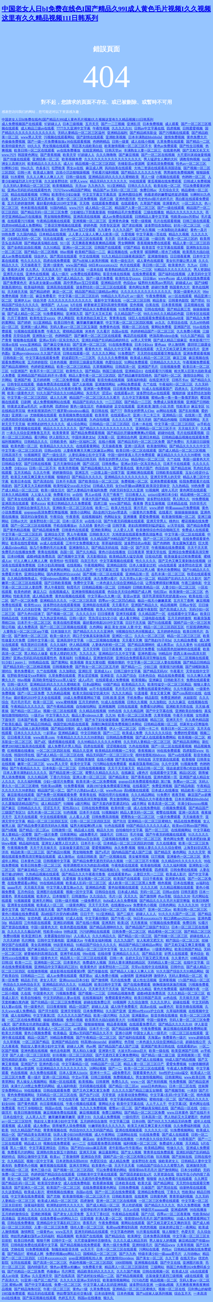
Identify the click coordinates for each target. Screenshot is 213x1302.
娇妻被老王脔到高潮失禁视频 (106, 305)
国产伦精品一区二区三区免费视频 (69, 609)
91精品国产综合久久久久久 (96, 945)
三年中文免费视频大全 (83, 543)
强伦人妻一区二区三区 (87, 1227)
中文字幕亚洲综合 (43, 1148)
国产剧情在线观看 (90, 137)
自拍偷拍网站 (86, 706)
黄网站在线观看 (133, 1223)
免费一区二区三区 (68, 1284)
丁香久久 (173, 1192)
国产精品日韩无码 (83, 459)
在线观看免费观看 (106, 203)
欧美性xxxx (33, 605)
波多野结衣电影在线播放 (115, 1139)
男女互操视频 (155, 503)
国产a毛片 (102, 852)
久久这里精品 (12, 1192)
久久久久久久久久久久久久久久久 (146, 291)
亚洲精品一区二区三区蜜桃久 (150, 821)
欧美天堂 (69, 155)
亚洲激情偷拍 (158, 256)
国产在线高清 (64, 1276)
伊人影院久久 (59, 437)
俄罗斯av (86, 975)
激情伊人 (160, 975)
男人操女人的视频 (163, 1240)
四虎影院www (193, 750)
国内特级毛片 (38, 1267)
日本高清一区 (152, 1117)
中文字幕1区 (178, 1103)
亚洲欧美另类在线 (180, 706)
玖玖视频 (163, 1156)
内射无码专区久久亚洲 (127, 490)
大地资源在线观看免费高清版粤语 (137, 534)
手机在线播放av (65, 525)
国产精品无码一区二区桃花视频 (27, 667)
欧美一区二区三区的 (183, 238)
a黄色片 (143, 772)
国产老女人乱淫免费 (68, 1214)
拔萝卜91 (85, 1117)
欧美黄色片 (177, 265)
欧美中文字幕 (80, 764)
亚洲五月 (82, 472)
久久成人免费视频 (107, 1117)
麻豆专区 (198, 406)
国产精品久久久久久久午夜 (141, 172)
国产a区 (40, 742)
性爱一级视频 (141, 221)
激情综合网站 (193, 375)
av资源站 (81, 1028)
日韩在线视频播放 (92, 768)
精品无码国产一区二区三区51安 (110, 755)
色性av (167, 1249)
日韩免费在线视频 (184, 870)
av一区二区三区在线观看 (85, 238)
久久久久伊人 (160, 1002)
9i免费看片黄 (93, 1267)
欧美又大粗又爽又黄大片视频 (33, 477)
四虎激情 (87, 1201)
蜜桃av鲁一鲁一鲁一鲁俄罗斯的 (175, 397)
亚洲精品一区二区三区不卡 (156, 428)
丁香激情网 (71, 1156)
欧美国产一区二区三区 (64, 1187)
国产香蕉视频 (50, 155)
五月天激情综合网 (67, 464)
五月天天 (92, 124)
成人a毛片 (86, 680)
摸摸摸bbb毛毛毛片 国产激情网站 (154, 1170)
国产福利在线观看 (132, 1037)
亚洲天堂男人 (156, 521)
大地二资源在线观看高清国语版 (158, 168)
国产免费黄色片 (15, 283)
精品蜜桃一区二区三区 (165, 931)
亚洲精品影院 (117, 565)
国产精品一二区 (198, 141)
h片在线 (76, 305)
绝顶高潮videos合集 (164, 336)
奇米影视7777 (199, 340)
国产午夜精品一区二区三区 (96, 1037)
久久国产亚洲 (116, 1011)
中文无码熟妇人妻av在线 (62, 998)
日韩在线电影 (155, 309)
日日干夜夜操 (153, 878)
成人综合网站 (77, 424)
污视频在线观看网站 (59, 137)
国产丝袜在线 (182, 1156)
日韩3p (63, 1148)
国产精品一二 (131, 667)
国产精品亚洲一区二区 (66, 772)
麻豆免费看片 (46, 296)
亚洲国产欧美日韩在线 (158, 1046)
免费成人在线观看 (196, 530)
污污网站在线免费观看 (110, 764)
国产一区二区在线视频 (158, 155)
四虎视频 (174, 128)
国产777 (116, 411)
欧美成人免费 (132, 733)
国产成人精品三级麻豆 (170, 340)
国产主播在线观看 (95, 1099)
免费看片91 (62, 494)
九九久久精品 (122, 693)
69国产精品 (111, 684)
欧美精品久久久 (134, 684)
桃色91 (174, 521)
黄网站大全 (107, 1103)
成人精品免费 (42, 596)
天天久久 (131, 896)
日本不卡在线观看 (177, 464)
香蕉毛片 (90, 1223)
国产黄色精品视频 (17, 530)
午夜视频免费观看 (196, 362)
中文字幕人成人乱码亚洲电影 (105, 1284)
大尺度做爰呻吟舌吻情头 (93, 1240)
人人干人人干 (156, 1103)
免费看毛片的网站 (21, 1152)
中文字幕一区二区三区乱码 (79, 296)
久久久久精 (149, 887)
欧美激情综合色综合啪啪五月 (158, 530)
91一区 (65, 243)
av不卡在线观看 (101, 689)
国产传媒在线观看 (17, 159)
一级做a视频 (164, 1284)
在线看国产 (141, 786)
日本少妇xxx (144, 344)
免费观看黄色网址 (119, 998)
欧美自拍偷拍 (31, 998)
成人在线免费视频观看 (19, 1028)
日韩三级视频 (101, 1077)
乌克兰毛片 (89, 561)
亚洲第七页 (107, 1051)
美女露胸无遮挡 (184, 543)
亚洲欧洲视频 (41, 1214)
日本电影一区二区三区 (59, 768)
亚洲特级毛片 (142, 1245)
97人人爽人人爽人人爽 (31, 561)
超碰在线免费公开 (97, 1002)
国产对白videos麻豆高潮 (89, 1148)
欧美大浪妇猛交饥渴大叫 (91, 693)
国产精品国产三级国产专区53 (147, 927)
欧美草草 (102, 415)
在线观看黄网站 (88, 446)
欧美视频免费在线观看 (76, 415)
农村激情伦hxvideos (120, 1258)
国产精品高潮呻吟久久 (106, 927)
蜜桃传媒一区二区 (163, 1099)
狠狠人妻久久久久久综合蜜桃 (160, 848)
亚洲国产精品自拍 (65, 1042)
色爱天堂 (188, 1231)
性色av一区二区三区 (191, 163)
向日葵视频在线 (52, 1103)
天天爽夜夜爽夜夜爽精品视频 (94, 243)
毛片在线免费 (120, 980)
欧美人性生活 (121, 508)
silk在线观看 (167, 565)
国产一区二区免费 (24, 600)
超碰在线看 (182, 1002)
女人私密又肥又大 (150, 940)
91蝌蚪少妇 (10, 168)
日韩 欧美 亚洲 (114, 697)
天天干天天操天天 (121, 768)
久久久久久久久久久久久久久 (70, 300)
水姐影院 (190, 697)
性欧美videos (52, 931)
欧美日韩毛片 (193, 631)
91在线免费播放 (121, 344)
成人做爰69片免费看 (92, 728)
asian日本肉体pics (154, 1086)
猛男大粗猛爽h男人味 (86, 825)
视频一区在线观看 (63, 1081)
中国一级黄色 (157, 1020)
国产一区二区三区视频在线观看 (64, 627)
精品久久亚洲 (83, 750)
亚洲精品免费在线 (151, 1192)
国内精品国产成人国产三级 (132, 852)
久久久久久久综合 (159, 733)
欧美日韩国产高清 (148, 998)
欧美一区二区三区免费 (135, 715)
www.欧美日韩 (195, 1077)
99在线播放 (33, 1090)
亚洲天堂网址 (79, 1165)
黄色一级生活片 (82, 406)
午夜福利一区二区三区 (176, 384)
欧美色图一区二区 (24, 446)
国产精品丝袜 (181, 468)
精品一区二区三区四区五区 (164, 627)
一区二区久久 (192, 203)
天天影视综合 (97, 556)
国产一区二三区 (157, 830)
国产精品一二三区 (138, 402)
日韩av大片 (19, 521)
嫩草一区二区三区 (31, 764)
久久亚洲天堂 (42, 1276)
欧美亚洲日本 (31, 936)
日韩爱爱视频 (193, 128)
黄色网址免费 (139, 287)
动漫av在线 (10, 344)
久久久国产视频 (129, 1271)
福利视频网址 (12, 441)
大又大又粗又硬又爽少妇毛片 (178, 349)
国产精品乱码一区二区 (19, 1183)
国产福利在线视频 (172, 274)
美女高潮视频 (41, 945)
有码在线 (144, 759)
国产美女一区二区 (150, 1258)
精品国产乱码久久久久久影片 (180, 578)
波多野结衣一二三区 (114, 967)
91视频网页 (32, 455)
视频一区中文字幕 (80, 892)
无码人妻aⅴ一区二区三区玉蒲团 (74, 327)
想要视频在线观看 (28, 428)
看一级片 (34, 1077)
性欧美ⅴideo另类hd (185, 216)
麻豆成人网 (94, 168)
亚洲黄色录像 (119, 221)
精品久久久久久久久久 (60, 428)
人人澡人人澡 (41, 494)
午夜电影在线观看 (125, 865)
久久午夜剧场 (184, 689)
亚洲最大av (75, 940)
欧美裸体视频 (103, 1183)
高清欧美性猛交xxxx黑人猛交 (54, 680)
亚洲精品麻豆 (68, 733)
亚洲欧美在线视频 (45, 230)
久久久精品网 (133, 711)
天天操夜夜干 (31, 265)
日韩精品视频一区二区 (99, 587)
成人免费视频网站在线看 (52, 402)
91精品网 (86, 984)
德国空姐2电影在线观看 (71, 724)
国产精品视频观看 (130, 1276)
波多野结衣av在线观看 (153, 393)
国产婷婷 (24, 322)
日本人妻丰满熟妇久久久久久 (25, 772)
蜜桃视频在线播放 (60, 1192)
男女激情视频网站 (149, 1077)
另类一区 (27, 296)
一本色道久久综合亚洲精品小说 (120, 583)
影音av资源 (132, 596)
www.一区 (138, 1081)
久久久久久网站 (104, 353)
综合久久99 (182, 896)
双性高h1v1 (71, 808)
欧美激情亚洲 (72, 349)
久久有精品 (59, 309)
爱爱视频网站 (102, 848)
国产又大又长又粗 (99, 313)
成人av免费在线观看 (118, 216)
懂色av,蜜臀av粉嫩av (65, 1267)
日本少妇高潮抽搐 (51, 565)
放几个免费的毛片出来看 (48, 547)
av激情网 (127, 975)
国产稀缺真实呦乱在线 (41, 243)
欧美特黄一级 (121, 808)
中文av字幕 (80, 1077)
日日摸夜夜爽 (180, 256)
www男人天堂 (31, 137)
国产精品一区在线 (184, 1108)
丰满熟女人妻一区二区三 (143, 150)
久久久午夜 (42, 472)
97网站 (45, 194)
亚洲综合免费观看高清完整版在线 (141, 658)
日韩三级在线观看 (196, 221)
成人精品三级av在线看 (38, 128)
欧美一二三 (24, 962)
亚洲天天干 (175, 720)
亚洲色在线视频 (38, 274)
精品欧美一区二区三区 (28, 852)
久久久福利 (59, 644)
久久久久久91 (122, 128)
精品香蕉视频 (117, 1024)
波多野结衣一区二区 (45, 521)
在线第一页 (193, 415)
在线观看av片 (124, 393)
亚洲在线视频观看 (129, 1130)
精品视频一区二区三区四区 (95, 163)
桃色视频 (165, 883)
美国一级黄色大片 (187, 291)
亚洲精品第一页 (137, 574)
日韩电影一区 (13, 358)
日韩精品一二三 (33, 975)
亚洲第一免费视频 (97, 388)
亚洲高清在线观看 (60, 287)
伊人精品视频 (79, 644)
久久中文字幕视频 (136, 397)
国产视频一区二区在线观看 (103, 574)
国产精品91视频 (59, 852)
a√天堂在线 (176, 525)
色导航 (129, 1042)
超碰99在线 (166, 433)
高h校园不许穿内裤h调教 (60, 914)
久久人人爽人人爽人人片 (45, 177)
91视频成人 (83, 658)
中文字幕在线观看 (171, 247)
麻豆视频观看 (89, 1112)
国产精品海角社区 (28, 1289)
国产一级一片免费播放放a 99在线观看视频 (59, 141)
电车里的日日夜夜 (35, 644)
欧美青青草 (61, 433)
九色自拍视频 (99, 419)
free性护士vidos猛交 (174, 1073)
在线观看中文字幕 (164, 772)
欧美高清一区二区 (162, 803)
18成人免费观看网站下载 (82, 697)
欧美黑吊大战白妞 (196, 252)
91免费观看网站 (29, 878)
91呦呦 (68, 803)
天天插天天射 (189, 998)
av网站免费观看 (129, 384)
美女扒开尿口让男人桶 (138, 569)
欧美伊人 (44, 896)
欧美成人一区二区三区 (55, 1028)
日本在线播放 (184, 883)
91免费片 (163, 795)
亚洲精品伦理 (111, 283)
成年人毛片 (169, 490)
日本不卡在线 (89, 812)
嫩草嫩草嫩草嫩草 (90, 322)
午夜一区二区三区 (57, 1289)
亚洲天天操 (88, 1152)
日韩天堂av (113, 150)
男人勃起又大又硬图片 (181, 1117)
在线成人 (9, 989)
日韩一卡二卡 (148, 728)
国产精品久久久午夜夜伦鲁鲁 (60, 388)
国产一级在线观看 (171, 208)
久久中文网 (170, 764)
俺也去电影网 (60, 1051)
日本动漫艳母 (105, 1293)
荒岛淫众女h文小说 (103, 618)
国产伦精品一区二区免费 (26, 1271)
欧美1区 (123, 923)
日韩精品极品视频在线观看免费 (186, 437)
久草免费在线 (100, 1289)
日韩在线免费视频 (95, 808)
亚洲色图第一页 (166, 777)
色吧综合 (8, 508)
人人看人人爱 (79, 817)
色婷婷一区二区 (122, 1059)
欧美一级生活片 (123, 261)
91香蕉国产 (187, 1139)
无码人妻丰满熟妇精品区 (127, 962)
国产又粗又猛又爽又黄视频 (185, 945)
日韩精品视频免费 (121, 993)
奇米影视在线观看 (35, 208)
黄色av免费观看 (166, 146)
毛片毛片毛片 (125, 689)
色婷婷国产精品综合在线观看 (53, 1174)
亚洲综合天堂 (54, 534)
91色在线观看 (115, 825)
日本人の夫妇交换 (28, 609)
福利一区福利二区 (83, 441)
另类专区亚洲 (110, 225)
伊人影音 (201, 1024)
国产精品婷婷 (40, 291)
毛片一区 (115, 896)
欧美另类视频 (68, 468)
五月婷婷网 (42, 380)
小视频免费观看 (175, 808)
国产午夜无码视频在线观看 (124, 521)
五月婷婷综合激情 (94, 1121)
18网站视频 (98, 1068)
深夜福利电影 (137, 380)
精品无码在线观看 (41, 1293)
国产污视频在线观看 (174, 133)
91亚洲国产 (19, 371)
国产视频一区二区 (60, 614)
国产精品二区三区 (197, 931)
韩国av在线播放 (90, 1298)
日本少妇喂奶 (191, 1170)
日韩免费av (110, 464)
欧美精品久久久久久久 (45, 163)
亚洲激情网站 (105, 384)
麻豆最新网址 (109, 1152)
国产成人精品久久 (70, 278)
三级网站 (158, 1267)
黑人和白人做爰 (36, 653)
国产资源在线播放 (15, 927)
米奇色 (90, 331)
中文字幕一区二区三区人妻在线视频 (154, 662)
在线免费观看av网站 (22, 883)
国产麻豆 (9, 808)
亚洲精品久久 (62, 759)
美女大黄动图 (95, 662)
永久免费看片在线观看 (175, 1179)
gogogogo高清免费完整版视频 (46, 512)
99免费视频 (201, 499)
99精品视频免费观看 (137, 870)
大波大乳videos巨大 (132, 1051)
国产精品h (93, 371)
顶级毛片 (107, 834)
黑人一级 (148, 177)
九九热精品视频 (59, 693)
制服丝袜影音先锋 (65, 1249)
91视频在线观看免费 (29, 331)
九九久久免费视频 (93, 1108)
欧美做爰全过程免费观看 (183, 556)
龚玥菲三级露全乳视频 (86, 362)
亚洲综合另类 (91, 1156)
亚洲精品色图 (95, 887)
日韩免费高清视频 (106, 817)
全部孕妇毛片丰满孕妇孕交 (100, 1209)
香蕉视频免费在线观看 (154, 243)
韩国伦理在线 (24, 755)
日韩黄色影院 (178, 300)
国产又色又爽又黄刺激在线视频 (182, 561)
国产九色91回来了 (31, 614)
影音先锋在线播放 (165, 1015)
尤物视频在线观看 (44, 415)
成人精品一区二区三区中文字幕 (94, 949)
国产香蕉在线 (123, 468)
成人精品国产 (51, 803)
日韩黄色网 (159, 1196)
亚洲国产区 (182, 327)
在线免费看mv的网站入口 (59, 1218)
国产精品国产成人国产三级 (118, 1046)
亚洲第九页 (75, 313)
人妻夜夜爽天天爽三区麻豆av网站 (88, 450)
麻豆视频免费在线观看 (60, 1112)
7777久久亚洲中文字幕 (74, 128)
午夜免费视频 (156, 296)
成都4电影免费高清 (41, 556)
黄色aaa (161, 344)
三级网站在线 (127, 1134)
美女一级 (14, 1179)
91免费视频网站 (182, 1130)
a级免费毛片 (89, 834)
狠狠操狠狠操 (94, 1024)
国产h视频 (10, 830)
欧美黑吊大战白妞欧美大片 (105, 1020)
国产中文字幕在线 (160, 711)
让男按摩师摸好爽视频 (163, 583)
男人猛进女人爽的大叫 (161, 159)
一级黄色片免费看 (143, 512)
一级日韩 (158, 238)
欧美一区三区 (43, 702)
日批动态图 (154, 556)
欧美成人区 (180, 1271)
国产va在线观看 (180, 755)
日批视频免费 (170, 366)
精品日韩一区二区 (151, 768)
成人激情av (66, 856)
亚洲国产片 (29, 1064)
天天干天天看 (124, 1165)
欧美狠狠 (188, 759)
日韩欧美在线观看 (170, 472)
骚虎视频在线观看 (62, 742)
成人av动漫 (10, 1276)
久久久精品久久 (104, 936)
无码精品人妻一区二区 (165, 962)
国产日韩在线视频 (38, 464)
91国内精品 (59, 208)
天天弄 (110, 238)
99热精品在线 (39, 662)
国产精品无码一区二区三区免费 (45, 212)
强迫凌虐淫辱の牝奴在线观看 (188, 768)
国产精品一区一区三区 (135, 936)
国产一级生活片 (54, 455)
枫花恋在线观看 (136, 336)
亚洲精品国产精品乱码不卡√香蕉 (42, 375)
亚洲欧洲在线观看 (140, 472)
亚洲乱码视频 (63, 923)
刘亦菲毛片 (198, 503)
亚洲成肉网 (179, 1209)
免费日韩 (190, 923)
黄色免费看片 (24, 671)
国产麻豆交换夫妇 (57, 344)
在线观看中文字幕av (183, 614)
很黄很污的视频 (171, 667)
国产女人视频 (131, 1152)
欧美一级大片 (60, 636)
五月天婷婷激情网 (21, 203)
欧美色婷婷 (23, 592)
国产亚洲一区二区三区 (90, 344)
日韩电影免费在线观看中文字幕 (35, 1245)
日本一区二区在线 (183, 1086)
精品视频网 (169, 605)
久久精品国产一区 (128, 313)
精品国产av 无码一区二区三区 (115, 190)
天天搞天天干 (52, 269)
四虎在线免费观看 (57, 261)
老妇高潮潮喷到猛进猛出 (147, 525)
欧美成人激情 (43, 172)
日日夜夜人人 (135, 494)
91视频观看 (22, 900)
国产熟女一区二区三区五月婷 (97, 667)
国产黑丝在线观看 (64, 256)
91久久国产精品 (193, 336)
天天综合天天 (169, 190)
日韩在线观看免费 (57, 1090)
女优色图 (35, 918)
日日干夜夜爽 (112, 649)
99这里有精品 (63, 945)
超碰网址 (116, 1042)
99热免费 (8, 234)
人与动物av (192, 1254)
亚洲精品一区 (172, 415)
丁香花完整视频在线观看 (63, 225)
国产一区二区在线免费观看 (115, 1192)
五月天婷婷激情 (180, 618)
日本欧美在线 (125, 1183)
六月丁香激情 (17, 318)
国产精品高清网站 (187, 742)
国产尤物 (54, 1196)
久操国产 (148, 1187)
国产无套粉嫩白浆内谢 (64, 649)
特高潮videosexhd (94, 1042)
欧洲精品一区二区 (15, 1170)
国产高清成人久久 (173, 609)
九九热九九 (97, 185)
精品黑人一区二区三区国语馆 (127, 1267)
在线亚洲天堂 (159, 380)
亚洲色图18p (147, 653)
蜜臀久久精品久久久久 (102, 772)
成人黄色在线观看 (150, 261)
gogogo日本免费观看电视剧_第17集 (145, 781)
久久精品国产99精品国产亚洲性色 (116, 539)
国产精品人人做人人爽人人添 (132, 971)
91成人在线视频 (113, 702)
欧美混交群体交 (50, 1183)
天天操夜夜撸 (112, 446)
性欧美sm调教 (52, 786)
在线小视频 (107, 441)
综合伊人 (41, 256)
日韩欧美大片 (99, 534)
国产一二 (115, 1068)
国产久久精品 (86, 552)
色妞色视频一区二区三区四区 (91, 1262)
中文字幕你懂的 (97, 918)
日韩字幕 (119, 525)
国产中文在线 (170, 1262)
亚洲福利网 (143, 975)
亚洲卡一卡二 (100, 1073)
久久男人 (33, 269)
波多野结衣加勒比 (158, 225)
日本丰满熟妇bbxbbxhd (145, 137)
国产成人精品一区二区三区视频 (182, 450)
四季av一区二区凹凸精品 (117, 600)
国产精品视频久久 (107, 870)
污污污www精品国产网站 (72, 190)
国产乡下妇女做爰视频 (102, 720)
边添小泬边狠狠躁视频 (73, 172)
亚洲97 (7, 658)
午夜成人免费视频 (181, 1068)
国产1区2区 (91, 464)
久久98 (124, 1015)
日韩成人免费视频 (197, 181)
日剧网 (26, 402)
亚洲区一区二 (122, 636)
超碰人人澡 (100, 1006)
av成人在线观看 (52, 543)
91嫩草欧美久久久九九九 (107, 1126)
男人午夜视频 (77, 534)
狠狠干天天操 (74, 269)
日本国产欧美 (27, 720)
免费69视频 (11, 936)
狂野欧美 (58, 168)
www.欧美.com (44, 737)
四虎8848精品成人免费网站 (22, 225)
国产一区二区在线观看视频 (171, 746)
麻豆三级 (180, 358)
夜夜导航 (179, 795)
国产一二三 (112, 733)
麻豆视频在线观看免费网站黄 (185, 1028)
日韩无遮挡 (189, 892)
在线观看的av (187, 1046)
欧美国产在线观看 (127, 878)
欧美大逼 (145, 1183)
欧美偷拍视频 (151, 865)
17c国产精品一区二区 (194, 980)
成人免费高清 (27, 627)
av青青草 (136, 252)
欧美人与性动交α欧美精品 (116, 609)
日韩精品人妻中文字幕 (152, 216)
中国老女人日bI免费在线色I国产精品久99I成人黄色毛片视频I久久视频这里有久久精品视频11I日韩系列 (77, 119)
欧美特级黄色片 (14, 146)
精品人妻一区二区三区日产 (144, 1064)
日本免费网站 (93, 1011)
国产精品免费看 (198, 525)
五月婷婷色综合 (169, 631)
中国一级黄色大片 (45, 927)
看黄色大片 (94, 349)
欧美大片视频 (12, 1033)
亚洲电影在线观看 (96, 605)
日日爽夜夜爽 (50, 349)
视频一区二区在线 (136, 327)
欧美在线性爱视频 (24, 543)
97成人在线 (75, 918)
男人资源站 (202, 269)
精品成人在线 (84, 830)
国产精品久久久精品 (136, 989)
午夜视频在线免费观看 (168, 547)
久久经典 (86, 525)
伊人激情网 (177, 344)
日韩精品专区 (12, 464)
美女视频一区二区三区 (95, 878)
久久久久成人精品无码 (130, 1240)
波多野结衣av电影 (138, 543)
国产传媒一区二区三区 (171, 936)
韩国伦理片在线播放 (114, 795)
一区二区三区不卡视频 (142, 861)
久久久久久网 (48, 419)
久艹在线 (150, 384)
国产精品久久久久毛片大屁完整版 (165, 900)
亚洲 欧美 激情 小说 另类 (156, 406)
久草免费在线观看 (171, 141)
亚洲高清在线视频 (87, 216)
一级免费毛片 (91, 900)
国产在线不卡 (200, 1112)
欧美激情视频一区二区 (179, 516)
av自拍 (78, 494)
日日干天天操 (135, 622)
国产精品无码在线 (105, 547)
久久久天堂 (197, 852)
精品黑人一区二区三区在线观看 (84, 958)
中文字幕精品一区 (75, 1064)
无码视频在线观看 (93, 1086)
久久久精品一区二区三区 (186, 993)
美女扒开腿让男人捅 (181, 261)
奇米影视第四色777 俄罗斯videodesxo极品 (59, 411)
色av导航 (165, 896)
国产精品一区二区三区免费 (145, 1112)
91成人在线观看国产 (157, 388)
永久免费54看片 (106, 578)
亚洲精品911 (134, 371)
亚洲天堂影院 (71, 1011)
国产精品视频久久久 (96, 468)
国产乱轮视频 (189, 411)
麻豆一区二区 (63, 291)
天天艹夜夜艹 (113, 494)
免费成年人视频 (52, 720)
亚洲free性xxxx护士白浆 (146, 1011)
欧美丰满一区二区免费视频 (96, 781)
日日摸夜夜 (106, 614)
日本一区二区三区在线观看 (117, 1249)
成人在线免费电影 (147, 808)
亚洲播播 (130, 516)
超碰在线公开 (195, 1042)
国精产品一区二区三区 (28, 649)
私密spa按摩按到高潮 (122, 1227)
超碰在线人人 (200, 936)
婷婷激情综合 (63, 472)
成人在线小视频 (143, 141)
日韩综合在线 (105, 892)
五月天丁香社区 (98, 1214)
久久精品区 (16, 1161)
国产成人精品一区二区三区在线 (60, 755)
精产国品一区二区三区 (183, 940)
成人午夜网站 (105, 1134)
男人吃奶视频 (132, 1205)
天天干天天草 (197, 547)
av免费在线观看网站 (86, 274)
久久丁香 (172, 1258)
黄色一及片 (198, 230)
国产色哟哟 (162, 543)
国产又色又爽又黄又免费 (91, 1090)
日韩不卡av (180, 380)
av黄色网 (47, 406)
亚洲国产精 (23, 380)
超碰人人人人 (146, 914)
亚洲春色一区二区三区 (184, 856)
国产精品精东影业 (144, 133)
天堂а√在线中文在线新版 (150, 967)
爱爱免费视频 (149, 516)
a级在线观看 (194, 1276)
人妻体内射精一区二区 (109, 644)
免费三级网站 (112, 1112)
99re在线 (89, 953)
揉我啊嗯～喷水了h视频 (163, 252)
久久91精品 (52, 247)
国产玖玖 (119, 821)
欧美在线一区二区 (167, 185)
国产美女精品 (125, 759)
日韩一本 (24, 172)
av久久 (160, 322)
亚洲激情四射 (103, 658)
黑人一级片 (19, 1148)
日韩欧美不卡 (174, 680)
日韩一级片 (78, 618)
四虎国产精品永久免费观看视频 (93, 309)
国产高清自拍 (43, 481)
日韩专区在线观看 (21, 384)
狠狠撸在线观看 (25, 340)
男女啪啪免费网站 (58, 216)
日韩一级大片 (17, 684)
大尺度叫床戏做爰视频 (194, 155)
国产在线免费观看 (137, 984)
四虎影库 (162, 870)
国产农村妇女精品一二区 (96, 1276)
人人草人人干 (36, 1117)
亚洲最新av (140, 1015)
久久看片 (103, 331)
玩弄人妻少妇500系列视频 (73, 1134)
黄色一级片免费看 (117, 1245)
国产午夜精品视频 (60, 706)
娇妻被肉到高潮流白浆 (41, 953)
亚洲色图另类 (125, 199)
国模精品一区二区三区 (100, 1254)
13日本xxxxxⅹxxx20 (52, 1258)
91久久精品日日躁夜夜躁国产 (124, 256)
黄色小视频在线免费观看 (20, 914)
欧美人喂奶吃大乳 (64, 653)
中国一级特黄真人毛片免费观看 (132, 455)
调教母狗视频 (190, 159)
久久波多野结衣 (56, 181)
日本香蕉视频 (172, 305)
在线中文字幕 (194, 962)
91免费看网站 (53, 313)
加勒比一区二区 (52, 989)
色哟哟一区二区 (194, 177)
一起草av (50, 733)
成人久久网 (59, 397)
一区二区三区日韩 (137, 300)
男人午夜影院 (54, 587)
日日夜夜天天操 (19, 737)
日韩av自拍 (53, 450)
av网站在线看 (166, 411)
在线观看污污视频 (21, 221)
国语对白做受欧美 (35, 516)
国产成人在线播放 (150, 1059)
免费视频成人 (123, 1077)
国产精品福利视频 (125, 1028)
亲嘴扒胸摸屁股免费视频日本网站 (116, 724)
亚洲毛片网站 (42, 900)
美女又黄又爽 (160, 693)
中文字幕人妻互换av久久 (65, 887)
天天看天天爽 (132, 640)
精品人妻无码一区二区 (137, 812)
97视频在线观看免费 (129, 1179)
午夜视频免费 (17, 848)
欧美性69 (56, 561)
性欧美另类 (22, 596)
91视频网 (153, 490)
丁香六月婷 (143, 419)
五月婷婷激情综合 (15, 1214)
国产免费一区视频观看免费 (57, 795)
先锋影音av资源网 (131, 163)
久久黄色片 (180, 958)
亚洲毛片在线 (13, 274)
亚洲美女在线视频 (21, 905)
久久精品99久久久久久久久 (181, 861)
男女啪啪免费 (83, 852)
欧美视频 (77, 662)
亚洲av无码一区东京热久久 (59, 340)
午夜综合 (57, 516)
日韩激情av (80, 896)
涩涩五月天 (52, 808)
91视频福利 (110, 812)
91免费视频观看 (38, 1249)
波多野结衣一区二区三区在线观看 (101, 287)
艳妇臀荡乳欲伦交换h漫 (75, 1293)
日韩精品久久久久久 (165, 362)
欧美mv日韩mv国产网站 (190, 825)
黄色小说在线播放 (112, 552)
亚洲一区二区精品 (56, 1077)
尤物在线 (17, 1249)
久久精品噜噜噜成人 (22, 578)
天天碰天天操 (17, 291)
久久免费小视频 (189, 331)
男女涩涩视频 (88, 675)
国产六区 (148, 1214)
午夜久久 (54, 331)
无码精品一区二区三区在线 (57, 1095)
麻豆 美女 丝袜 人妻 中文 (123, 627)
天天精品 (192, 1143)
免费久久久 (120, 1081)
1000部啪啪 (124, 1262)
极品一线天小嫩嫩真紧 (155, 600)
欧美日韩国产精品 (188, 949)
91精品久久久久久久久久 (173, 269)
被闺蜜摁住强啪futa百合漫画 (78, 839)
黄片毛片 (141, 508)
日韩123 (122, 834)
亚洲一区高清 (134, 446)
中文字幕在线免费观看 (28, 1196)
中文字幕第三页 (107, 569)
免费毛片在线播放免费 (19, 552)
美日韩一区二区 (154, 265)
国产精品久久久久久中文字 (189, 446)
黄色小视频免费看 (38, 1033)
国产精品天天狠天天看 (38, 909)
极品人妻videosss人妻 (88, 715)
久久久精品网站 (143, 795)
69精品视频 (199, 958)
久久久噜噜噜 (106, 155)
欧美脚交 (135, 1236)
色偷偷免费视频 (14, 141)
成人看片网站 (129, 618)
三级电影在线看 (154, 618)
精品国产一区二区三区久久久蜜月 (95, 397)
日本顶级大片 (61, 631)
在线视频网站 (181, 830)
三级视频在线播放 (116, 839)
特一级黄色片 (34, 1006)
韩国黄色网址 (28, 155)
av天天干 (88, 1249)
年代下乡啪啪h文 (30, 1108)
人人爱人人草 (123, 530)
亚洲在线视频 (27, 1218)
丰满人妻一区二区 (109, 1218)
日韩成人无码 (103, 486)
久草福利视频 (176, 1011)
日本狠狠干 (61, 896)
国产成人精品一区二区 (24, 313)
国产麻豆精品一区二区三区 (38, 870)
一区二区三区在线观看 (186, 1033)
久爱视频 (128, 234)
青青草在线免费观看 (159, 1152)
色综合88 (162, 468)
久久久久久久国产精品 (75, 1015)
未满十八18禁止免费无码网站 (33, 1086)
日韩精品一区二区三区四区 (110, 424)
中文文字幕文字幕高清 (100, 194)
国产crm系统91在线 (187, 693)
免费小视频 (75, 1020)
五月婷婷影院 (38, 362)
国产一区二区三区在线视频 (31, 525)
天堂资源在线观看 (166, 759)
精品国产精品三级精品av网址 (97, 291)
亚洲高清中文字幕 (70, 640)
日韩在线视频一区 (156, 1271)
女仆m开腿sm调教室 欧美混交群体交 (143, 486)
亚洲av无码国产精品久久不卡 (91, 1033)
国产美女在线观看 (21, 499)
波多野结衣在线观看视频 (62, 605)
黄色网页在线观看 (193, 490)
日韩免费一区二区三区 (129, 931)
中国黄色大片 (43, 993)
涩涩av (107, 393)
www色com (166, 278)
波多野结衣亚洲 (190, 565)
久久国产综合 (126, 675)
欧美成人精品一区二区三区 (150, 358)
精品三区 (157, 720)
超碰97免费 (159, 287)
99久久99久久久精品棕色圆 (164, 313)
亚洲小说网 (123, 1033)
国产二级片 (125, 914)
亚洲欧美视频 (116, 137)
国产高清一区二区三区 (50, 1262)
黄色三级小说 (41, 1170)
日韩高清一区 (125, 366)
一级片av (37, 715)
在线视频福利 (92, 516)
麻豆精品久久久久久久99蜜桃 (179, 455)
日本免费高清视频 (157, 1236)
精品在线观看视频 (24, 194)
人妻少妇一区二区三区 (179, 587)
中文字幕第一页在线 (151, 234)
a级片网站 (83, 803)
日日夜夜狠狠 (57, 1006)
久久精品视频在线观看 (177, 887)
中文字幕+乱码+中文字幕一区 (172, 1095)
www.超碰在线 (199, 1037)
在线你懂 (104, 953)
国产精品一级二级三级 (158, 1055)
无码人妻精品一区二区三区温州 (82, 133)
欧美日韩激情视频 (28, 1112)
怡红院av (161, 592)
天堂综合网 (22, 336)
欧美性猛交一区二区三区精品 (169, 684)
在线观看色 (130, 203)
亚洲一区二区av (160, 909)
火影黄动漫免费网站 (133, 1095)
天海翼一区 (106, 437)
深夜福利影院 (57, 459)
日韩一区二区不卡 (43, 468)
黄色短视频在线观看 (70, 596)
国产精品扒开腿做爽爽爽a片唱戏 (131, 433)
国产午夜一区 (121, 918)
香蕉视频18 (146, 750)
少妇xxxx (21, 468)
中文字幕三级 (119, 1121)
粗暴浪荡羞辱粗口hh (144, 764)
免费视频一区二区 (135, 481)
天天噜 (84, 203)
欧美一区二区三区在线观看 (144, 1068)
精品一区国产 (79, 1006)
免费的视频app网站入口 (64, 1254)
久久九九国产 (123, 230)
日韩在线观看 (128, 706)
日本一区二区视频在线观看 (189, 658)
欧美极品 (60, 1033)
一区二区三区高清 (83, 600)
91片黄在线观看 (148, 1231)
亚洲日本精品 (149, 437)
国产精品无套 (152, 953)
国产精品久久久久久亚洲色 (93, 631)
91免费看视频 (74, 786)
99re (206, 291)
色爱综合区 (114, 362)
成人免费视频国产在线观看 (22, 124)
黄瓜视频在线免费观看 (165, 181)
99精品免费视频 (62, 1037)
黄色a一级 (80, 1289)
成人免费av (42, 1126)
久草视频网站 (103, 366)
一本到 (192, 1090)
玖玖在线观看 (53, 238)
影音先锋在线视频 (117, 274)
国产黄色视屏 (27, 1103)
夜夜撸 (138, 503)
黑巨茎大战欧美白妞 (87, 146)
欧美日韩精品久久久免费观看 (69, 503)
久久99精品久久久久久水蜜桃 (100, 742)
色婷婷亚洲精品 (43, 366)
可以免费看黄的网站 (111, 1170)
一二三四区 (114, 402)
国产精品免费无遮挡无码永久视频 (43, 825)
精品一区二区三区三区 (184, 636)
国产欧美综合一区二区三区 (99, 481)
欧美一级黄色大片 (21, 393)
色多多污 (43, 168)
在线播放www (121, 905)
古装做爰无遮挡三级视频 (164, 1276)
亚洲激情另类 (196, 1165)
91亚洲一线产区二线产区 (40, 1280)
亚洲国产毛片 (148, 366)
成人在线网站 (21, 1015)
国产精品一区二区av (26, 711)
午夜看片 (177, 671)
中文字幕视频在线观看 (117, 561)
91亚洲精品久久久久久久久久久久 (62, 1068)
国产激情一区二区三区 (31, 636)
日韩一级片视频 (67, 900)
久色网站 (96, 627)
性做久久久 (175, 1148)
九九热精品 (181, 486)
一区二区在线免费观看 (24, 1020)
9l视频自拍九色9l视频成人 (136, 631)
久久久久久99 (188, 905)
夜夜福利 (66, 658)
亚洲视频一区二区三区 (90, 221)
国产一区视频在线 (113, 856)
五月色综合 (26, 892)
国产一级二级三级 (17, 1099)
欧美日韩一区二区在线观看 (34, 150)
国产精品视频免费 (46, 530)
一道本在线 (95, 269)
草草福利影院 (112, 543)
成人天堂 (44, 499)
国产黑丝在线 (167, 1187)
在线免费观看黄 (144, 274)
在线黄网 (141, 1196)
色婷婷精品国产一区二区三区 (153, 331)
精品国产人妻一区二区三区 (135, 208)
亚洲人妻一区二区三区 (90, 777)
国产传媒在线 (98, 971)
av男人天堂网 (141, 340)
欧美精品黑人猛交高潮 (126, 556)
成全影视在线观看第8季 (68, 971)
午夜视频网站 (94, 565)
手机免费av (135, 697)
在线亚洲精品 (93, 150)
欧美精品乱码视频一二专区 (115, 750)
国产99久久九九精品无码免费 (170, 1121)
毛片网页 (69, 1271)
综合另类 (40, 300)
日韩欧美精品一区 (146, 587)
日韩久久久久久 (140, 185)
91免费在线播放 (131, 309)
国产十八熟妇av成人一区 (85, 790)
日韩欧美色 (59, 441)
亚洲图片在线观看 (50, 892)
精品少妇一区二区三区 (110, 909)
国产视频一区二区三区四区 (74, 1170)
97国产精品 (132, 247)
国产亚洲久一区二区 (29, 1187)
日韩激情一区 (62, 830)
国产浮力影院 (48, 1011)
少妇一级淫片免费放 (58, 781)
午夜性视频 (101, 128)
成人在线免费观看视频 (70, 689)
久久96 (110, 715)
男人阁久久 (181, 499)
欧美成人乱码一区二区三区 (86, 883)
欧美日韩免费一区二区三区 (41, 865)
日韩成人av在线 (26, 349)
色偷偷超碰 (104, 406)
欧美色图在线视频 (74, 927)
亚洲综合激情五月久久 (34, 508)
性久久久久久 (31, 261)
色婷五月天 (67, 1298)
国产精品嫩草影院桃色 (135, 375)
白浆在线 (153, 305)
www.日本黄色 (177, 1112)
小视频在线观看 (168, 177)
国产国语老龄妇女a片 (136, 1174)
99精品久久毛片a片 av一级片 (122, 296)
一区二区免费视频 (66, 380)
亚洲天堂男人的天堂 (165, 477)
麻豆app (89, 1139)
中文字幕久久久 (58, 715)
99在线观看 (137, 181)
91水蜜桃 (18, 177)
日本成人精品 (128, 892)
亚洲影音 (107, 675)
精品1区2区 (188, 772)
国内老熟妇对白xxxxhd (64, 574)
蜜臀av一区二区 (121, 1108)
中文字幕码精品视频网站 (129, 1099)
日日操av (150, 278)
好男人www (79, 181)
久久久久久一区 (157, 1130)
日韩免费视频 (129, 1187)
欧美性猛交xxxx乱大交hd (72, 486)
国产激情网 (148, 896)
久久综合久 (98, 896)
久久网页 (201, 1179)
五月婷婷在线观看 (74, 419)
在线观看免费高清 (66, 499)
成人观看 (172, 124)
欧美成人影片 (176, 874)
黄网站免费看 (161, 327)
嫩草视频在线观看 (54, 1165)
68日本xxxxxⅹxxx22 (103, 265)
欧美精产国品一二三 (90, 252)
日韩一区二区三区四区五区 (90, 821)
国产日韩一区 (27, 989)
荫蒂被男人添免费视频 (69, 1126)
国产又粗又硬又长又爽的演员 (169, 1223)
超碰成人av (184, 283)
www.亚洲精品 (31, 344)
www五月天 (64, 1231)
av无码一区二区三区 (146, 839)
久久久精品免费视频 (75, 870)
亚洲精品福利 (117, 133)
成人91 (68, 163)
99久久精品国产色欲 (26, 1130)
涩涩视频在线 (116, 746)
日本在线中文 (13, 1117)
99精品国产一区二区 (106, 1064)
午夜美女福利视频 (98, 940)
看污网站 (41, 437)
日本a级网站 (92, 684)
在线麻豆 (128, 772)
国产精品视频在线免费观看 (80, 1245)
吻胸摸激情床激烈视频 (170, 984)
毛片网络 (28, 940)
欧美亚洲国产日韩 (185, 1051)
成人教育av (165, 644)
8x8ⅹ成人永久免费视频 (120, 900)
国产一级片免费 (46, 834)
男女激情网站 (120, 799)
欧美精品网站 (154, 1148)
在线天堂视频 (41, 689)
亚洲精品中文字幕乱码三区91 (56, 967)
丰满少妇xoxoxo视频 (193, 803)
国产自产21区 (89, 1095)
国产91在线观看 (160, 622)
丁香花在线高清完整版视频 (87, 799)
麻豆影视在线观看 (21, 795)
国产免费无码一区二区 (74, 909)
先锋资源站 (29, 618)
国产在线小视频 (88, 923)
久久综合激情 (138, 1002)
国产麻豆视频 (129, 155)
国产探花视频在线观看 (39, 1298)
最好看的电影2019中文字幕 (57, 203)
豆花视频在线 (194, 305)
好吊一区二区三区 (187, 225)
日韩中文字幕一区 (41, 640)
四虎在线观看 (94, 746)
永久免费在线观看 (44, 1073)
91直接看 (141, 693)
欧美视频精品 (63, 185)
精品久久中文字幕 (118, 349)
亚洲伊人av (23, 300)
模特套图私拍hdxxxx (151, 755)
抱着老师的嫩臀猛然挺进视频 (166, 194)
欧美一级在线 (159, 1051)
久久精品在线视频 (93, 711)
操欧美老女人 (168, 1161)
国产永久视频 (145, 230)
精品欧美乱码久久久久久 (96, 1271)
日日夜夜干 (75, 720)
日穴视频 (158, 856)
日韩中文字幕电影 (51, 940)
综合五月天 (183, 1293)
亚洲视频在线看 (146, 1262)
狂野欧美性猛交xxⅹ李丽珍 (27, 675)
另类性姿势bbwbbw (41, 839)
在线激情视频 (38, 971)
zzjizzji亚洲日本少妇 (163, 494)
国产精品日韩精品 (196, 662)
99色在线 (115, 711)
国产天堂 (143, 547)
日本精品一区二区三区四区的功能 (129, 843)
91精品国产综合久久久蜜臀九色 (161, 1165)
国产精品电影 (184, 786)
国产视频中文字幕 (71, 556)
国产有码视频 (157, 1081)
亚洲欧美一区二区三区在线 (73, 508)
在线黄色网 (172, 150)
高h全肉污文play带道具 (110, 512)
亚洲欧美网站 (101, 530)
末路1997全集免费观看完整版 (109, 786)
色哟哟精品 (101, 141)
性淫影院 (72, 561)
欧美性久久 (75, 371)
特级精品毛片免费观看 (125, 212)
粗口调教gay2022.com (180, 918)
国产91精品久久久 (196, 569)
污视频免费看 (199, 984)
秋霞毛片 (73, 587)
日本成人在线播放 (165, 790)
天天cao (81, 185)
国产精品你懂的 (63, 728)
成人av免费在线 (54, 1179)
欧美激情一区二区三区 (186, 592)
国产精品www (165, 1245)
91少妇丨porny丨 (14, 662)
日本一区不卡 (72, 521)
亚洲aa (25, 1276)
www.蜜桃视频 (66, 702)
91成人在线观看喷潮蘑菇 (30, 569)
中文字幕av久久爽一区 (105, 596)
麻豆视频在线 (118, 252)
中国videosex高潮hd (55, 578)
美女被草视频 (139, 856)
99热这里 (71, 931)
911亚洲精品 (116, 185)
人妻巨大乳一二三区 (148, 874)
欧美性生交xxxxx (128, 278)
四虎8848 (62, 406)
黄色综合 (197, 953)
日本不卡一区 (91, 843)
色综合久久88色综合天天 (22, 984)
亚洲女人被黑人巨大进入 (60, 843)
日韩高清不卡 (12, 455)
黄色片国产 (145, 468)
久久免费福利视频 (187, 1126)
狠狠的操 (179, 393)
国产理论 (198, 300)
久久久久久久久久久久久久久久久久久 (113, 159)
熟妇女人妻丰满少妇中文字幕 (43, 1046)
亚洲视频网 (107, 706)
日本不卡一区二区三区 (34, 622)
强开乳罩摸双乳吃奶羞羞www (164, 596)
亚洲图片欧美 (193, 1262)
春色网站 (180, 852)
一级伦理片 (131, 1117)
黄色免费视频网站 (21, 1095)
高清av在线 (148, 1006)
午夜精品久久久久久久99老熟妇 (81, 737)
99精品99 (165, 653)
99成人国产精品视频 (180, 1059)
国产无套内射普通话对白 (111, 803)
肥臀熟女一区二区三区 (138, 817)
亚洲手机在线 (70, 953)
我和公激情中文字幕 (33, 1156)
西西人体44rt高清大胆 (190, 653)
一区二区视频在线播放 (103, 640)
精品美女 (160, 300)
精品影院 (152, 697)
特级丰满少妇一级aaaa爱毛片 (160, 1254)
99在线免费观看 (169, 750)
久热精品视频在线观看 (43, 874)
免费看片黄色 (12, 574)
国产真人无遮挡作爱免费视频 (90, 1179)
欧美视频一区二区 (192, 737)
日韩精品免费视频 (120, 737)
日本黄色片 (72, 962)
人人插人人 (82, 936)
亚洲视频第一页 (189, 1055)
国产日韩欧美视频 (58, 583)
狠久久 (108, 1298)
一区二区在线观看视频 (46, 1059)
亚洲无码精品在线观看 (92, 1231)
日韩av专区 (188, 605)
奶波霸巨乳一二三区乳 (79, 358)
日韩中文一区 (62, 1240)
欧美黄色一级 (102, 1165)
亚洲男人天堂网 (44, 1099)
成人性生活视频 (145, 980)
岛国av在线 (120, 331)
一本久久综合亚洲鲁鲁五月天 (29, 433)
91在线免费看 (149, 1134)
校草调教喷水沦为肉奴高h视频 (86, 865)
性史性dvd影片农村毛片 (156, 199)
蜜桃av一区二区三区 (67, 1024)
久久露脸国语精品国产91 (20, 803)
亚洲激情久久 (79, 547)
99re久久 (27, 168)
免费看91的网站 (152, 706)
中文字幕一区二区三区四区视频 (130, 322)
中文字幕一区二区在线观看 (185, 534)
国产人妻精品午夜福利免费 (87, 490)
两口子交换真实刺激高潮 (91, 636)
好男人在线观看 (176, 953)
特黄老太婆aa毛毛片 (22, 406)
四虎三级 (107, 199)
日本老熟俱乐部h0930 (72, 1161)
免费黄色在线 (110, 327)
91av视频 (71, 1108)
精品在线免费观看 (171, 675)
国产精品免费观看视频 (88, 433)
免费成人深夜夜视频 (169, 402)
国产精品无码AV (156, 671)
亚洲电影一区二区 (48, 962)
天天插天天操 (34, 887)
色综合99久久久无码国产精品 (91, 1130)
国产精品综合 (115, 1236)
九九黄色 (104, 230)
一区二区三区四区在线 (54, 750)
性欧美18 (183, 406)
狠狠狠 (152, 1179)
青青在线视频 (48, 552)
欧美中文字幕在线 (131, 1103)
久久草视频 (52, 878)
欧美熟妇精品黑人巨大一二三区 (129, 269)
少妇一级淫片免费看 (139, 649)
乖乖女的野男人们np (139, 411)
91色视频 (70, 812)
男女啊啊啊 (126, 243)
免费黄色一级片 (175, 1037)
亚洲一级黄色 (53, 265)
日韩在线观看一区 (77, 353)
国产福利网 (32, 1179)
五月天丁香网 (184, 600)
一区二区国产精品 (36, 1042)
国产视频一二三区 (92, 993)
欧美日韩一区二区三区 (191, 909)
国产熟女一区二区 (35, 309)
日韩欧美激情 (84, 759)
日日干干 (87, 914)
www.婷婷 (156, 508)
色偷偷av (53, 1271)
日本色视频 (59, 362)
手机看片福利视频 (106, 172)
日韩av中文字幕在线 (149, 128)
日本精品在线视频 (53, 234)
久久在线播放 (166, 843)
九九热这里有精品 (54, 618)
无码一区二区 (150, 892)
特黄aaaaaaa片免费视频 (183, 508)
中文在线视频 (89, 256)
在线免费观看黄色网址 (100, 1187)
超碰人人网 (75, 1046)
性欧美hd (188, 1192)
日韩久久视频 (137, 702)
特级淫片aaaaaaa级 (155, 1209)
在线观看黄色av (120, 874)
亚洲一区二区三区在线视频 (116, 1201)
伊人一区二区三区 (123, 728)
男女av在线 (75, 168)
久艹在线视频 (47, 671)
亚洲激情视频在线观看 (89, 592)
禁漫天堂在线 (156, 552)
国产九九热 (128, 1254)
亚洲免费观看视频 (196, 353)
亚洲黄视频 (168, 980)
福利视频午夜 (189, 989)
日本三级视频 (73, 124)
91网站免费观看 (136, 362)
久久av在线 (131, 1209)
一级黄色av (45, 1231)
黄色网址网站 (60, 569)
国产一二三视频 (113, 124)
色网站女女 (113, 516)
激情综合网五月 (96, 1059)
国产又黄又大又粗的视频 (33, 486)
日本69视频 (16, 556)
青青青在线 (118, 318)
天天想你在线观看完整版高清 (159, 353)
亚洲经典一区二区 (46, 159)
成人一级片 (60, 274)
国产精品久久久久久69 (175, 1024)
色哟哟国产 (64, 336)
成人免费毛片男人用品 (65, 746)
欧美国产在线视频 (90, 1236)
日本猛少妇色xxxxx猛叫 (32, 759)
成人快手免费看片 (124, 1006)
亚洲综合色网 (127, 437)
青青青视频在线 (55, 1130)
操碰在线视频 (53, 1020)
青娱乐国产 (137, 909)
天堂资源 (109, 1095)
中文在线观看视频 (54, 817)
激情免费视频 (174, 137)
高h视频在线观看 (137, 790)
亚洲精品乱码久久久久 (59, 984)
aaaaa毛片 (14, 887)
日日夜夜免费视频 (127, 388)
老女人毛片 (49, 980)
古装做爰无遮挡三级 (74, 848)
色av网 (91, 1046)
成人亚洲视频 (53, 918)
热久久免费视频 (189, 1205)
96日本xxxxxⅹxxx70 (147, 918)
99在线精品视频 (52, 883)
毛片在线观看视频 (167, 221)
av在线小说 (93, 521)
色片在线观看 (130, 265)
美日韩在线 (100, 411)
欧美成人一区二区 (50, 905)
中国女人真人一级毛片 (150, 1033)
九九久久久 (88, 653)
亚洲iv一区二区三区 (78, 247)
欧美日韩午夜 (64, 322)
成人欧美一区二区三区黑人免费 (132, 883)
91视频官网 (136, 1020)
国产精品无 (162, 852)
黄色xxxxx (38, 503)
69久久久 (34, 146)
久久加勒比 (68, 671)
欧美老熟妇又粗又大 (92, 318)
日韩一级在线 (76, 177)
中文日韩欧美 (91, 733)
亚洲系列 (109, 923)
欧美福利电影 (34, 287)
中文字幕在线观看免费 (43, 358)
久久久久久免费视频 (113, 358)
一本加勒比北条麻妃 (173, 230)
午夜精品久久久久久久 (28, 706)
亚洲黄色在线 (175, 878)
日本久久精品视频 (15, 494)
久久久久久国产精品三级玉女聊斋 (137, 1090)
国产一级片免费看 (100, 278)
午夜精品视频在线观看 (54, 221)
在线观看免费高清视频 (104, 1143)
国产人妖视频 (82, 384)
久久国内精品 (27, 234)
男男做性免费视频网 (179, 172)
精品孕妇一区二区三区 (148, 459)
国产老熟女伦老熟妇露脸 (31, 1024)
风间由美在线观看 (119, 168)
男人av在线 (93, 494)
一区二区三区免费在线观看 (159, 1201)
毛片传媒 (137, 834)
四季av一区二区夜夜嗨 (174, 1214)
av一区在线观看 (180, 296)
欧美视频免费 (72, 159)
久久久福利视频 (29, 781)
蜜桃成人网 (35, 1254)
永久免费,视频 (125, 848)
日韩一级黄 (121, 141)
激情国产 (48, 305)
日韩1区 (7, 962)
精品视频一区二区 (164, 1280)
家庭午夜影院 (147, 609)
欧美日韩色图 (24, 1240)
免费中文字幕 (84, 583)
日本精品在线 (177, 503)
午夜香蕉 (73, 516)
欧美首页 (148, 247)
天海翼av (154, 1037)
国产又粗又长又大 (196, 150)
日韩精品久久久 (36, 441)
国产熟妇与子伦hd (158, 640)
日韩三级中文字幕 (128, 671)
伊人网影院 (66, 318)
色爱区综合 (99, 1161)
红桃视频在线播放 (21, 750)
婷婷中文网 (74, 1059)
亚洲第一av (20, 415)
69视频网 (119, 1002)
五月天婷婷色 (89, 702)
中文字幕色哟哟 (122, 1231)
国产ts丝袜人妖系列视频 (91, 261)
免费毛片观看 (81, 578)
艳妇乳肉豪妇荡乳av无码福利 (33, 1236)
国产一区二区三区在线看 (162, 539)
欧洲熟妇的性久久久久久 (46, 424)
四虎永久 (182, 388)
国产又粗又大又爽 (41, 278)
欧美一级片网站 (105, 1015)
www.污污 (9, 155)
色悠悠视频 (149, 1227)
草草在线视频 (24, 896)
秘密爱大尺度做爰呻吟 (128, 499)
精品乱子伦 (29, 980)
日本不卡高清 (66, 481)
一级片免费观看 (169, 817)
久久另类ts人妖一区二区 (138, 578)
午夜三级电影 (191, 583)
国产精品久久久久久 (87, 477)
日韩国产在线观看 (108, 247)
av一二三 (79, 1143)
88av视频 (66, 252)
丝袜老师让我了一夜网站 (178, 1227)
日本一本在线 (142, 424)
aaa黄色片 (166, 1006)
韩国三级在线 (113, 371)
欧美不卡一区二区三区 (47, 371)
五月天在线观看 (26, 817)
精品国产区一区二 (51, 790)
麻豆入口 (40, 592)
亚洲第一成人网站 (35, 327)
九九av (192, 265)
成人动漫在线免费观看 (193, 278)
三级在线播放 (154, 212)
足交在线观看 (124, 406)
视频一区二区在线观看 (60, 711)
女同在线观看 (21, 1262)
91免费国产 (127, 353)
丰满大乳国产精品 (95, 499)
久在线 (26, 993)
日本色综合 (147, 675)
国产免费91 (176, 441)
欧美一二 (102, 508)
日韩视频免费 (63, 667)
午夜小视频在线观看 (81, 1103)
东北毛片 (93, 393)
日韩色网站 (168, 905)
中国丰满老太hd (84, 437)
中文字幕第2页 (44, 1015)
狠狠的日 (63, 477)
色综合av (130, 283)
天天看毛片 (121, 605)
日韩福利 (124, 587)
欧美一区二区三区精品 (74, 366)
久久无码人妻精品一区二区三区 (27, 185)
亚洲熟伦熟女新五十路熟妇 (57, 1152)
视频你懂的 (116, 662)
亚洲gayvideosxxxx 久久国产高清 (36, 353)
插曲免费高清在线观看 (54, 384)
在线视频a (75, 565)
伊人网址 (18, 839)
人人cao (63, 305)
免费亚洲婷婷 (171, 697)
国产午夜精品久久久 (25, 768)
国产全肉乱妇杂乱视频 (24, 247)
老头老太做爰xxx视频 (45, 283)
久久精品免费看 (186, 640)
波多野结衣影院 (159, 499)
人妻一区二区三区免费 (51, 1227)
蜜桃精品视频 (73, 331)
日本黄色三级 (31, 861)
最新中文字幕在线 (108, 300)
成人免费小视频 (107, 975)
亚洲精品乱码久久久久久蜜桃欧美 (114, 177)
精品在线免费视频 (188, 821)
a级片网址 (139, 803)
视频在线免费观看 (57, 1143)
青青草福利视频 (181, 1196)
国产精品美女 (119, 777)
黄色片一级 (102, 525)
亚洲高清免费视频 (161, 163)
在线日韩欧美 (87, 856)
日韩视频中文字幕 (57, 861)
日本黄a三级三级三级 (133, 238)
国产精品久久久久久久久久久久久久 (106, 428)
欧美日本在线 (21, 481)
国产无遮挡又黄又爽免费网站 (117, 1055)
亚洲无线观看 (126, 614)
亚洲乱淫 (134, 124)
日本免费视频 (153, 124)
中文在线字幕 (68, 1099)
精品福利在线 (29, 843)
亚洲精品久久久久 (54, 600)
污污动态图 (140, 1280)
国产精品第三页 (179, 309)
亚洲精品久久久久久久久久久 (126, 477)
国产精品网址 (164, 1183)
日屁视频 (87, 1218)
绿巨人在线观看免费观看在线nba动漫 (156, 318)
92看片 (203, 923)
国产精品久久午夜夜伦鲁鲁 (152, 799)
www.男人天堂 (58, 764)
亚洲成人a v (103, 671)
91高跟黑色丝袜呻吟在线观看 (179, 649)
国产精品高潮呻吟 (15, 366)
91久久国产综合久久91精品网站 (60, 393)
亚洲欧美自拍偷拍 (189, 711)
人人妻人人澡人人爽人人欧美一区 (94, 234)
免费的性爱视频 (186, 733)
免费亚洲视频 (162, 786)
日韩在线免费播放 (21, 1223)
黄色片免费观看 (166, 989)
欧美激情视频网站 (116, 1280)
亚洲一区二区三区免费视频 (77, 199)
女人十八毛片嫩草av (135, 949)
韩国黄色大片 (180, 287)
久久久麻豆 (177, 702)
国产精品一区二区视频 (41, 252)
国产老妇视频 (132, 225)
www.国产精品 (76, 265)
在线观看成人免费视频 (113, 680)
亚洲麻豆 (155, 680)
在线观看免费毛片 (143, 1024)
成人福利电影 (67, 1086)
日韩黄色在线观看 (75, 530)
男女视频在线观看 (56, 146)
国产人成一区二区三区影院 (30, 1055)
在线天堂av (188, 1258)
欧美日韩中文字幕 (108, 984)
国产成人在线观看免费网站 (156, 737)
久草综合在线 (177, 322)
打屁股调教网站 (198, 627)
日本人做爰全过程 (143, 565)
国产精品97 (16, 1254)
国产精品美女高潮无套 (34, 1134)
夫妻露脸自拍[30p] (58, 936)
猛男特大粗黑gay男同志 (156, 283)
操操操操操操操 (187, 512)
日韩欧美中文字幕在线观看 (97, 1174)
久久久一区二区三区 (150, 636)
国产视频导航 (175, 1090)
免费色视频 (10, 296)
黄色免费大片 (197, 137)
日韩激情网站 (189, 419)
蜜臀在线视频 (166, 812)
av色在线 (170, 998)
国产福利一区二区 (168, 375)
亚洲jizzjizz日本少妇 (74, 980)
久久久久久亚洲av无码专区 (80, 1280)
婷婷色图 (91, 225)
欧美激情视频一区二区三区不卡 (128, 146)
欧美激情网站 (157, 446)
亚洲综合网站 (34, 574)
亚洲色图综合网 (130, 194)
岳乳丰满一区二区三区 (168, 574)
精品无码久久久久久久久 (109, 181)
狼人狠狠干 (171, 1231)
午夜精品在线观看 (126, 1214)
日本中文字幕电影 (67, 1139)
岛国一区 (127, 547)
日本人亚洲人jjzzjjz (73, 1073)
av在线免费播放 (69, 150)
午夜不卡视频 (183, 715)
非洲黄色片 (171, 203)
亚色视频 (137, 305)
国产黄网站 (60, 662)
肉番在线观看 (143, 349)
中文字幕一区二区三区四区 (28, 397)
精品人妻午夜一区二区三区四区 (93, 375)
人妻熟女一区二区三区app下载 (26, 631)
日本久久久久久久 (28, 733)
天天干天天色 (98, 905)
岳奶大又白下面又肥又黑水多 (33, 199)
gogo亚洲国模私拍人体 (86, 1258)
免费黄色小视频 (145, 905)
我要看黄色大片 (145, 1073)
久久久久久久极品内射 (24, 931)
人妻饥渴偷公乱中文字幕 (87, 455)
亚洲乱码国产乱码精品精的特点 (106, 340)
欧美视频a (139, 680)
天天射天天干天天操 (104, 989)
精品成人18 (33, 1143)
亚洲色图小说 (49, 1064)
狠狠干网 (43, 1240)
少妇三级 (151, 667)
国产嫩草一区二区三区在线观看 (98, 336)
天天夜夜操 (139, 923)
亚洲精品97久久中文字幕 (117, 653)
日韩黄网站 (69, 834)
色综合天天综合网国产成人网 (130, 592)
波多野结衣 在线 (144, 1161)
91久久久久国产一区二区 (177, 914)
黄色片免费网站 (169, 569)
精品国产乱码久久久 (88, 402)
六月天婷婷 (11, 940)
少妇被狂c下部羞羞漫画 (88, 212)
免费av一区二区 (185, 781)
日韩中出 (178, 967)
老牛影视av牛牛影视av (126, 1148)
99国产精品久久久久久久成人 (148, 825)
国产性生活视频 (191, 146)
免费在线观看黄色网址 (155, 689)
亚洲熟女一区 (42, 336)
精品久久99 (105, 830)
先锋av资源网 (24, 1068)
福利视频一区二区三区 (140, 1143)
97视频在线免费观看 (165, 923)
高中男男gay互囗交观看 (78, 230)
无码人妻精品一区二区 (186, 975)
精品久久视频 (179, 234)
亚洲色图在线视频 (135, 720)
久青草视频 (163, 715)
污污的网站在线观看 (95, 931)
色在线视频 (19, 1073)
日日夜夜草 (136, 552)
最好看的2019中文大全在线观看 (38, 697)
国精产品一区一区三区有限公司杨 (129, 1156)
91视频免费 (189, 764)
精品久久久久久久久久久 (185, 212)
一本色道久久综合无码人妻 (156, 1139)
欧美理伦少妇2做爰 (66, 194)
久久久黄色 (184, 644)
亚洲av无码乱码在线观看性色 (29, 190)
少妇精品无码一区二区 (24, 238)
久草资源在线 (164, 1174)
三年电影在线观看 (38, 923)
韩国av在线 (53, 1108)
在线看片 (166, 512)
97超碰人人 (52, 124)
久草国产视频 (150, 203)
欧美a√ (55, 1156)
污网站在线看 (149, 1249)
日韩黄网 (103, 1081)
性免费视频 (178, 1081)
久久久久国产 (83, 569)
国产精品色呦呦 (166, 419)
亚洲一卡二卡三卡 (147, 415)
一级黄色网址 (76, 905)
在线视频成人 (59, 592)
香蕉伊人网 (15, 269)
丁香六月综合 (60, 777)
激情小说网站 (80, 512)
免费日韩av (148, 190)
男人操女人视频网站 (32, 1081)
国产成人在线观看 (176, 1134)
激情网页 (28, 1231)
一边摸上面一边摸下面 (108, 472)
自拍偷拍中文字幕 (129, 830)
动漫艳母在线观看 (193, 1187)
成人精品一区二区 (99, 208)
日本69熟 (139, 1121)
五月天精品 (23, 472)
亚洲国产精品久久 (145, 605)
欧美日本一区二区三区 (178, 728)
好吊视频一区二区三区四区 (73, 1055)
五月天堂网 (91, 649)
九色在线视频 (139, 746)
